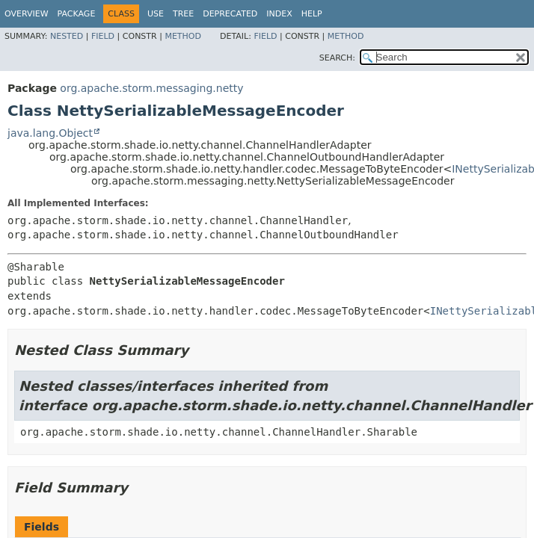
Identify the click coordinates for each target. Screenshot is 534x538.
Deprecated (230, 14)
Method (183, 36)
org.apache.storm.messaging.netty (151, 88)
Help (311, 14)
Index (279, 14)
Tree (183, 14)
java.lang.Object (50, 133)
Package (77, 14)
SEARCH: (337, 58)
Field (102, 36)
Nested (66, 36)
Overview (26, 14)
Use (155, 14)
